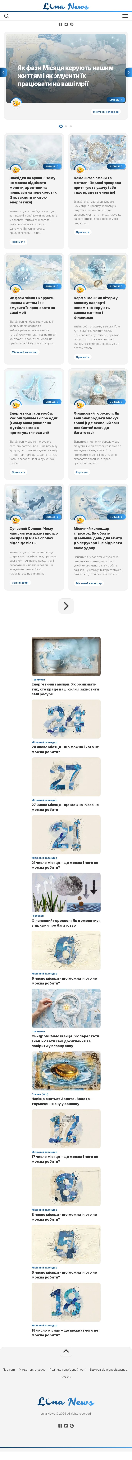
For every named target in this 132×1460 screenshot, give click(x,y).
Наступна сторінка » (66, 614)
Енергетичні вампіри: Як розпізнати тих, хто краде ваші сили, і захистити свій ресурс (65, 697)
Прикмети (18, 243)
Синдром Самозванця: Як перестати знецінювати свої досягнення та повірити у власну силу (65, 1049)
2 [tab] (66, 127)
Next (128, 73)
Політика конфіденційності (67, 1378)
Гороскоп (82, 474)
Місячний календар (105, 112)
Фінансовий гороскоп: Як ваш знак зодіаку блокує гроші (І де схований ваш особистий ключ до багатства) (97, 425)
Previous (3, 73)
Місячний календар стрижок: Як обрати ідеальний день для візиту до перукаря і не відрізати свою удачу (95, 546)
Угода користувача (32, 1378)
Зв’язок (66, 1385)
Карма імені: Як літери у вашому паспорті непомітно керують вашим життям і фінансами (96, 309)
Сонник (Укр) (20, 590)
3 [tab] (71, 127)
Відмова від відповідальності (109, 1378)
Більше (115, 100)
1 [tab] (61, 127)
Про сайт (9, 1378)
